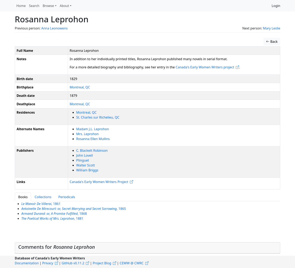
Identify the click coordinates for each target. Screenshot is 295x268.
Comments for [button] (56, 246)
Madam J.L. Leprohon (92, 129)
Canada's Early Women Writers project (205, 67)
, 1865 (73, 208)
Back (272, 41)
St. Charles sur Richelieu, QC (97, 117)
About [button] (64, 5)
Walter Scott (85, 165)
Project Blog (102, 263)
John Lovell (84, 155)
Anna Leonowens (54, 28)
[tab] (147, 247)
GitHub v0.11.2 (73, 263)
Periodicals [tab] (66, 197)
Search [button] (34, 5)
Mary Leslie (271, 28)
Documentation (27, 263)
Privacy (47, 263)
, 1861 (41, 203)
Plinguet (82, 160)
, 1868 (54, 213)
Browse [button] (48, 5)
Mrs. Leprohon (87, 134)
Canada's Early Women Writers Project (99, 182)
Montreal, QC (80, 87)
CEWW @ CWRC (132, 263)
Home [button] (21, 5)
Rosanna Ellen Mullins (93, 139)
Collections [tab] (43, 197)
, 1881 (52, 218)
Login (276, 5)
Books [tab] (23, 197)
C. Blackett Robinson (92, 150)
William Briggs (87, 170)
